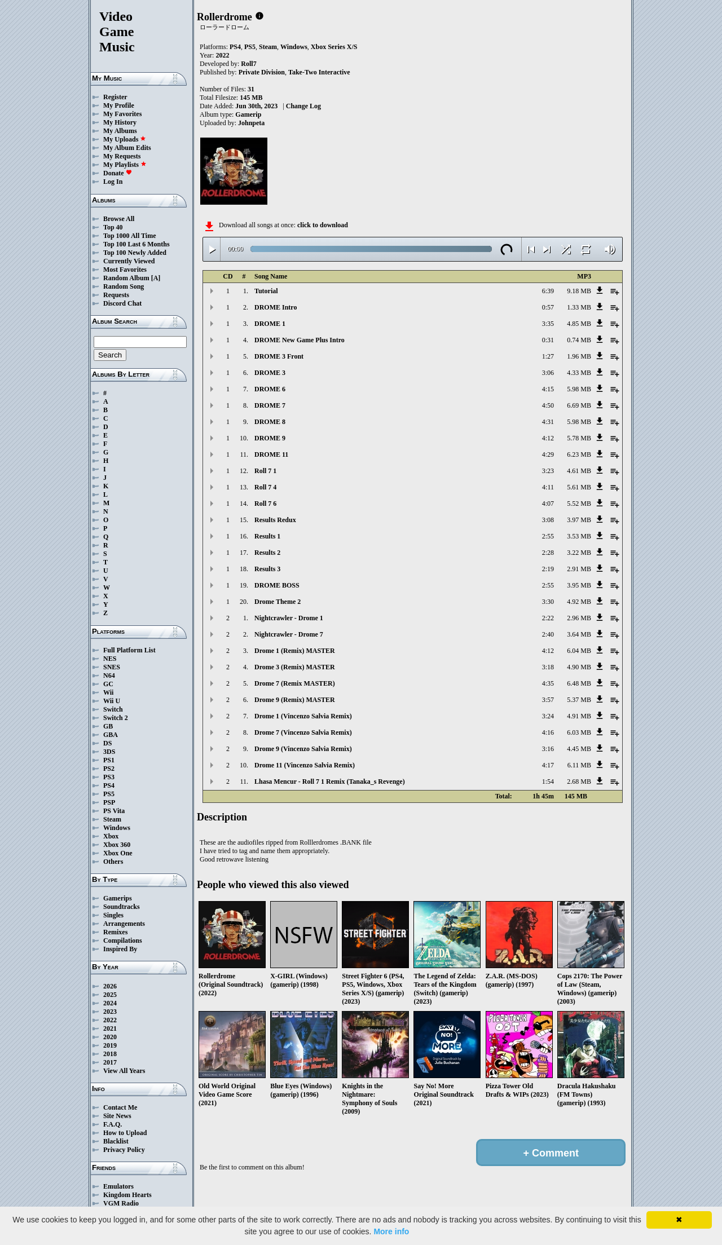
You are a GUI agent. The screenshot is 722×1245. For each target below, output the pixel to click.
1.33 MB (579, 307)
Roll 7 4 (265, 487)
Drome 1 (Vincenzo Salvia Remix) (303, 716)
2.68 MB (579, 781)
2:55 (548, 536)
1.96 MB (579, 356)
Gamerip (248, 114)
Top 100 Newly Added (134, 253)
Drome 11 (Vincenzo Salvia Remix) (304, 765)
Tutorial (266, 291)
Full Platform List (129, 650)
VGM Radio (121, 1203)
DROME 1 (269, 324)
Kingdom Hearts (127, 1195)
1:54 (548, 781)
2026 (110, 986)
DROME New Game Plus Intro (299, 340)
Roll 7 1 (265, 471)
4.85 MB (579, 324)
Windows (116, 828)
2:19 (548, 569)
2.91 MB (579, 569)
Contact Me (120, 1107)
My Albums (120, 131)
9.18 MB (579, 291)
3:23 (548, 471)
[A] (156, 278)
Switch (113, 709)
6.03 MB (579, 732)
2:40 (548, 634)
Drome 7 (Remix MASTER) (294, 683)
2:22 (548, 618)
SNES (111, 667)
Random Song (123, 286)
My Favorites (122, 114)
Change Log (303, 106)
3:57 (548, 700)
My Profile (118, 105)
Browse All (118, 219)
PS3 (109, 777)
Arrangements (124, 924)
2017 (110, 1062)
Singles (113, 915)
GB (108, 726)
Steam (112, 819)
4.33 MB (579, 373)
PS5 (109, 794)
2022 (110, 1020)
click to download (322, 225)
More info (391, 1231)
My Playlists (125, 165)
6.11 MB (579, 765)
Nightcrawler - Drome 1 (288, 618)
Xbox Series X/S (334, 47)
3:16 (548, 749)
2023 (110, 1012)
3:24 (548, 716)
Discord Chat (122, 303)
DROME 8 (269, 422)
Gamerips (117, 898)
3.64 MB (579, 634)
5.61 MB (579, 487)
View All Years (124, 1071)
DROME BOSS (277, 585)
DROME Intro (275, 307)
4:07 (548, 503)
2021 (110, 1028)
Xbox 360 (116, 845)
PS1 (109, 760)
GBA (110, 735)
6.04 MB (579, 651)
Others (113, 862)
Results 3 (267, 569)
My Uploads (124, 139)
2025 (110, 995)
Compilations (122, 940)
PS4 (109, 785)
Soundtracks (121, 907)
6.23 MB (579, 454)
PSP (109, 802)
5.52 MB (579, 503)
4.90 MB (579, 667)
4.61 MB (579, 471)
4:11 (548, 487)
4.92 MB (579, 602)
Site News (117, 1116)
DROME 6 (269, 389)
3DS (109, 752)
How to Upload (125, 1133)
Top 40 (113, 227)
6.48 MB (579, 683)
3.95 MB (579, 585)
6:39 (548, 291)
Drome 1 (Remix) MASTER (294, 651)
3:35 (548, 324)
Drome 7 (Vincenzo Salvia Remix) (303, 732)
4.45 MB (579, 749)
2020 (110, 1037)
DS (107, 743)
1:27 (548, 356)
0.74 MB (579, 340)
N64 (109, 675)
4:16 (548, 732)
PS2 (109, 768)
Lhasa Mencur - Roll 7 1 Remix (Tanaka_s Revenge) (329, 781)
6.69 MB (579, 405)
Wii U (111, 701)
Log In (112, 182)
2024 (110, 1003)
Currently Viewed (129, 261)
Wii (108, 692)
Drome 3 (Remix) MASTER (294, 667)
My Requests (121, 156)
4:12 (548, 438)
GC (108, 684)
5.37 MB (579, 700)
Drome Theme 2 (277, 602)
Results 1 (267, 536)
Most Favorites (125, 269)
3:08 (548, 520)
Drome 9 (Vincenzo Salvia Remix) (303, 749)
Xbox (110, 836)
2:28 (548, 553)
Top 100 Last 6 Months (136, 244)
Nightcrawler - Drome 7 (288, 634)
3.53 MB (579, 536)
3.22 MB (579, 553)
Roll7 (248, 64)
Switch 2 (115, 718)
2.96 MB (579, 618)
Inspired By (120, 949)
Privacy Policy (124, 1150)
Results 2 (267, 553)
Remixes (115, 932)
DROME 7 (269, 405)
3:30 (548, 602)
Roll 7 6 (265, 503)
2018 (110, 1054)
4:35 (548, 683)
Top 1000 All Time (129, 236)
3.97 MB (579, 520)
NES (109, 659)
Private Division (262, 72)
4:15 (548, 389)
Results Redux (275, 520)
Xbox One (118, 853)
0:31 (548, 340)
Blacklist (116, 1141)
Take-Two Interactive (319, 72)
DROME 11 (271, 454)
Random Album (126, 278)
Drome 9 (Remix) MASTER (294, 700)
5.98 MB (579, 389)
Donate (117, 173)
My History (120, 122)
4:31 (548, 422)
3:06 (548, 373)
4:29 (548, 454)
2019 (110, 1045)
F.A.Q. (112, 1124)
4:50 (548, 405)
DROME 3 (269, 373)
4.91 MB (579, 716)
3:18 (548, 667)
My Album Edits (127, 148)
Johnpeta (251, 123)
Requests (116, 295)
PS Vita (114, 811)
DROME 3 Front (278, 356)
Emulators (118, 1186)
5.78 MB (579, 438)
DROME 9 (269, 438)
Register (115, 97)
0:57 (548, 307)
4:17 (548, 765)
